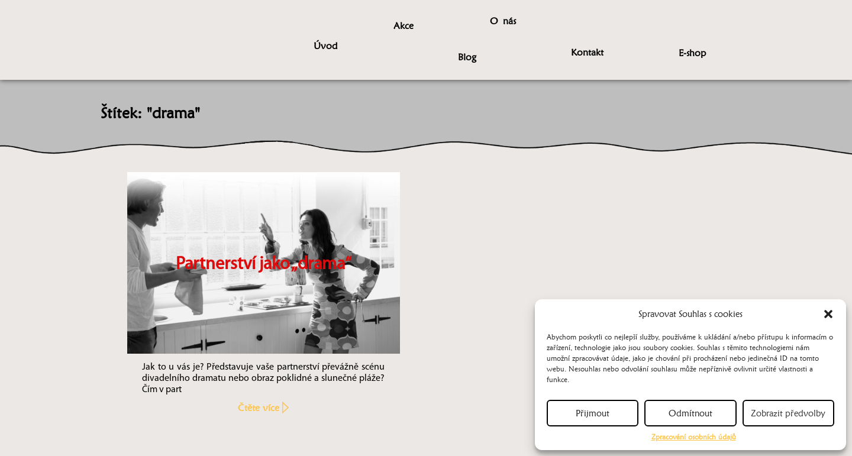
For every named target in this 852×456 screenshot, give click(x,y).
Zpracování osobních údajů (693, 436)
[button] (828, 314)
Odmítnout (690, 413)
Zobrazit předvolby (788, 413)
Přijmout (592, 413)
